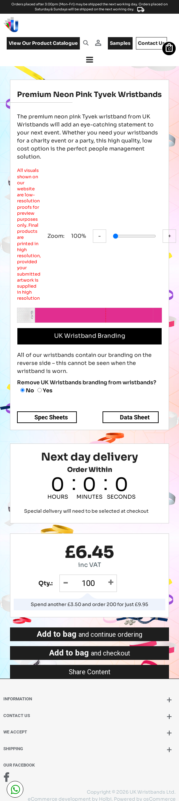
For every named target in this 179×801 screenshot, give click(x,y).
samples (120, 43)
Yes (44, 384)
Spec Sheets (51, 410)
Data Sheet (135, 410)
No (27, 384)
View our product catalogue (43, 43)
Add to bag (89, 628)
